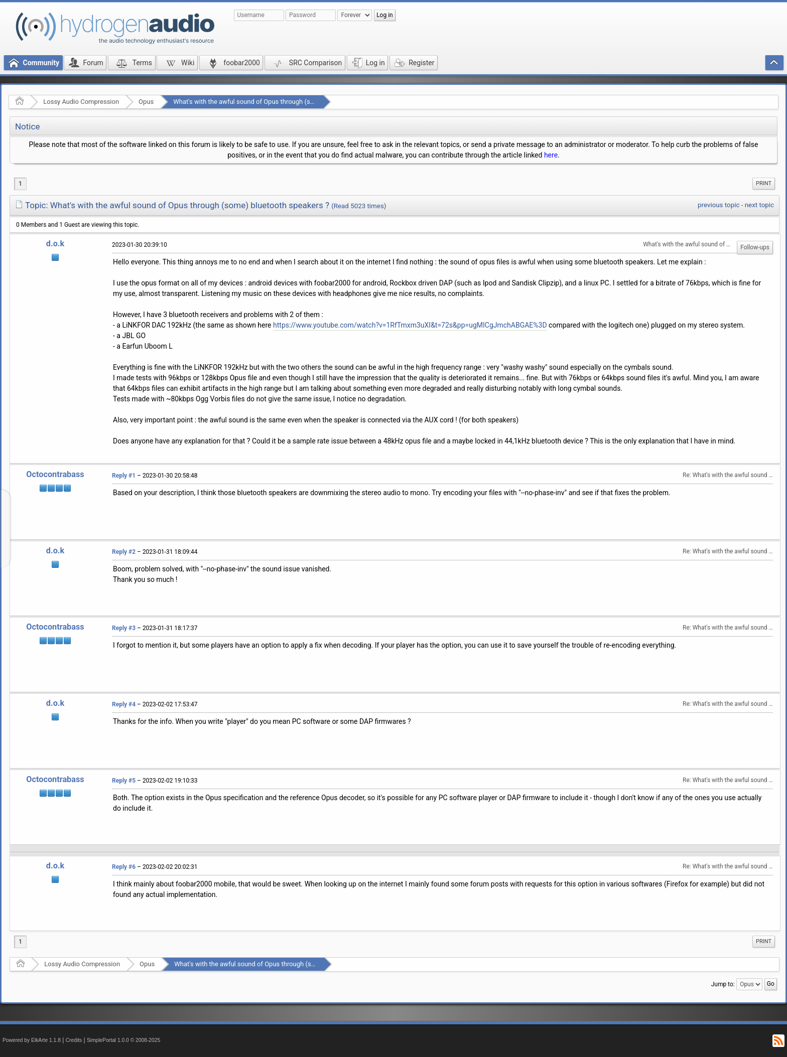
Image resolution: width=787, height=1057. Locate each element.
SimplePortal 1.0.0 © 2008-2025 (123, 1040)
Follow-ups (754, 247)
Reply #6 (124, 866)
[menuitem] (763, 184)
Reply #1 (124, 475)
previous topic (718, 205)
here (551, 155)
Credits (74, 1040)
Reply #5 (124, 780)
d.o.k (55, 243)
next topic (759, 205)
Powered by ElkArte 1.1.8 (32, 1040)
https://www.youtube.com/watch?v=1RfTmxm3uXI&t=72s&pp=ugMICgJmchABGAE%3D (410, 325)
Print (763, 183)
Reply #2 (124, 551)
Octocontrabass (55, 474)
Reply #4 (124, 704)
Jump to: (723, 984)
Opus (146, 101)
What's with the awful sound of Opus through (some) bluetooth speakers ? (280, 101)
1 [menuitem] (20, 183)
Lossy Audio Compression (81, 101)
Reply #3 (124, 628)
